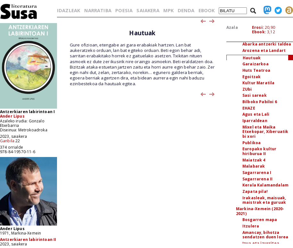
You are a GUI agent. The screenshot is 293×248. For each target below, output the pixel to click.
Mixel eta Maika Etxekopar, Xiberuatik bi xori (265, 131)
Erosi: (258, 27)
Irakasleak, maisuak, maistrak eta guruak (264, 200)
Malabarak (253, 166)
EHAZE (248, 108)
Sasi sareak (254, 95)
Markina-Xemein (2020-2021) (260, 211)
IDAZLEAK (68, 10)
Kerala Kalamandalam (265, 185)
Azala (232, 27)
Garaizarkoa (255, 64)
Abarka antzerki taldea (266, 44)
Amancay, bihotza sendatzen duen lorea (265, 235)
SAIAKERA (147, 10)
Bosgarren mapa (259, 219)
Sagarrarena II (257, 179)
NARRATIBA (97, 10)
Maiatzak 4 (253, 160)
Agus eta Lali (255, 114)
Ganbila (7, 141)
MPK (168, 10)
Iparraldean (254, 120)
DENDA (186, 10)
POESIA (124, 10)
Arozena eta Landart (264, 50)
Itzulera (250, 226)
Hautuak (252, 58)
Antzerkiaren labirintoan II (28, 239)
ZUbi (247, 89)
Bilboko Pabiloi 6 (259, 101)
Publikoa (251, 142)
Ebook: (259, 32)
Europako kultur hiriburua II (259, 151)
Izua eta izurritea (260, 243)
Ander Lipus (12, 116)
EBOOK (207, 10)
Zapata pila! (255, 191)
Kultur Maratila (258, 83)
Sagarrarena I (256, 172)
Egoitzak (251, 76)
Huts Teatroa (256, 70)
